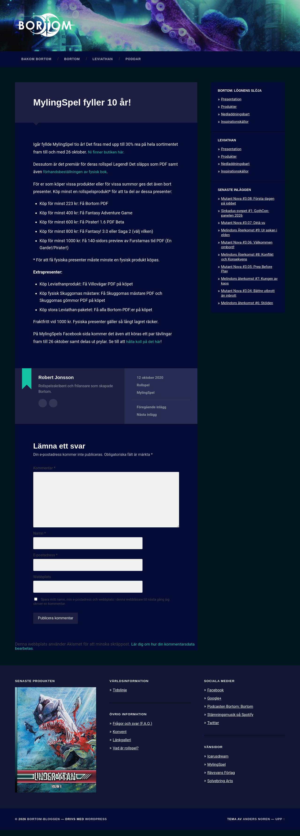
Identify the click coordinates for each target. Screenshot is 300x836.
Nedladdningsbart (235, 115)
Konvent (120, 737)
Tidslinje (120, 696)
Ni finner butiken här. (107, 153)
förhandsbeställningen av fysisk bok (76, 173)
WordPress (96, 825)
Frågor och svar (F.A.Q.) (133, 729)
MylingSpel (146, 394)
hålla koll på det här (144, 342)
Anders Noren (256, 825)
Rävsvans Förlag (221, 777)
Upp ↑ (280, 825)
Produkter (229, 108)
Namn (39, 538)
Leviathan (103, 60)
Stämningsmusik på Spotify (231, 720)
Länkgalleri (122, 745)
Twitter (213, 728)
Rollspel (143, 386)
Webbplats (42, 582)
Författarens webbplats (53, 404)
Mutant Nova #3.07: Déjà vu (243, 224)
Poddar (133, 60)
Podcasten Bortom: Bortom (231, 712)
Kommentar (44, 469)
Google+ (214, 704)
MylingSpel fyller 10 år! (85, 103)
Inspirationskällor (234, 123)
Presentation (231, 101)
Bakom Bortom (36, 60)
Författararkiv (42, 404)
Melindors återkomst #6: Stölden (247, 304)
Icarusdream (218, 761)
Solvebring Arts (220, 785)
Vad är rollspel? (126, 753)
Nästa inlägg (147, 416)
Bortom (72, 60)
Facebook (216, 696)
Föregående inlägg (152, 408)
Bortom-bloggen (43, 825)
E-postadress (45, 560)
